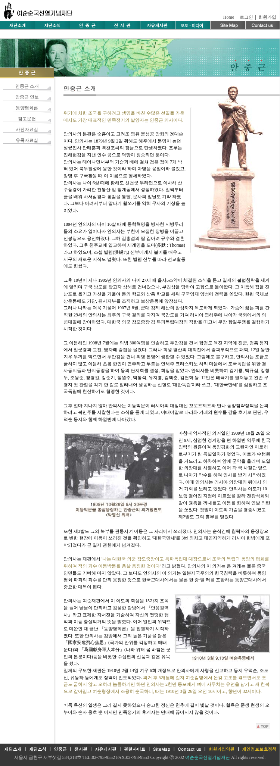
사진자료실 (27, 129)
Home (228, 17)
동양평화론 (27, 107)
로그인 (246, 17)
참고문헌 (27, 118)
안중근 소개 (27, 86)
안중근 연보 (27, 97)
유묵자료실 (27, 140)
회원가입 (267, 17)
